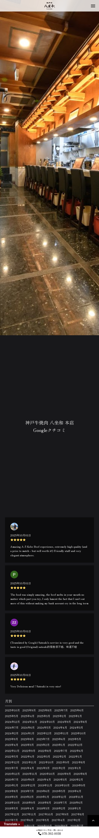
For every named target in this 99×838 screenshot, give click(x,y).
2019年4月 (74, 791)
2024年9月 (64, 722)
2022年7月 (60, 751)
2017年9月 (62, 814)
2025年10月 (12, 710)
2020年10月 (47, 774)
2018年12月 (59, 797)
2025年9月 (29, 710)
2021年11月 (29, 762)
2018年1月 (74, 808)
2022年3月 (43, 756)
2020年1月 (11, 785)
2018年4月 (27, 808)
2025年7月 (61, 710)
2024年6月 (28, 727)
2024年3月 (76, 727)
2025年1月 (75, 716)
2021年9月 (62, 762)
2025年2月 (59, 716)
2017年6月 (27, 820)
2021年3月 (43, 768)
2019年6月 (43, 791)
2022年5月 (11, 756)
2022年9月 (28, 751)
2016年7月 (76, 826)
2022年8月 (44, 751)
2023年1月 (58, 745)
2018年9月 (28, 802)
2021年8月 (78, 762)
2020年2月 (76, 779)
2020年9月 (64, 774)
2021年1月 (74, 768)
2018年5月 (11, 808)
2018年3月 (43, 808)
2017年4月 (58, 820)
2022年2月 (59, 756)
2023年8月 (27, 739)
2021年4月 (27, 768)
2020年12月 (12, 774)
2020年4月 (44, 779)
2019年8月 (11, 791)
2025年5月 (11, 716)
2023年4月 (11, 745)
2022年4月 (27, 756)
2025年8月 (45, 710)
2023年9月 (11, 739)
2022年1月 (75, 756)
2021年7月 (11, 768)
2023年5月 (74, 739)
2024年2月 (11, 733)
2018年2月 (58, 808)
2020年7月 (11, 779)
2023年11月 (61, 733)
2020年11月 (29, 774)
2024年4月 (60, 727)
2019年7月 (27, 791)
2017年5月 (42, 820)
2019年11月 (45, 785)
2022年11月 (12, 751)
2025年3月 (43, 716)
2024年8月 (80, 722)
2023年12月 (44, 733)
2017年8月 (77, 814)
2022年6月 (76, 751)
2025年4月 (27, 716)
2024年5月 (44, 727)
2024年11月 (29, 722)
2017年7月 (11, 820)
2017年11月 (29, 814)
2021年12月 (12, 762)
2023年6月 (58, 739)
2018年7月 (60, 802)
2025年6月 (77, 710)
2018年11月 (76, 797)
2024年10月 (47, 722)
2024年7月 (11, 727)
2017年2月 (73, 820)
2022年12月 (75, 745)
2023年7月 (43, 739)
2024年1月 (27, 733)
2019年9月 (78, 785)
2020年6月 (28, 779)
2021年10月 (46, 762)
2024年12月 (12, 722)
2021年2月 (58, 768)
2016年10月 (44, 826)
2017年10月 (46, 814)
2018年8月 (44, 802)
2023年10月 (78, 733)
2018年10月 (12, 802)
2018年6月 (76, 802)
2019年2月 (27, 797)
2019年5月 (58, 791)
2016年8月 (61, 826)
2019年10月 (62, 785)
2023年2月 (43, 745)
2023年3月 (27, 745)
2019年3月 (11, 797)
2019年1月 (42, 797)
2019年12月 (28, 785)
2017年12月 (12, 814)
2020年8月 (80, 774)
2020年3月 (60, 779)
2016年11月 (27, 826)
